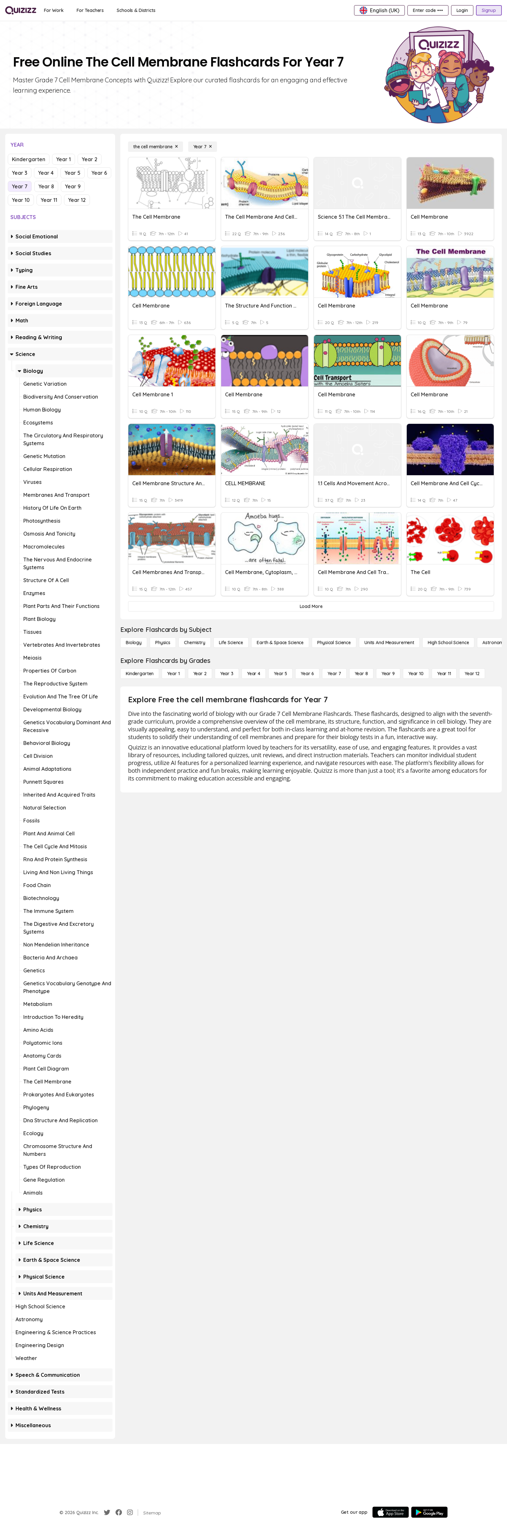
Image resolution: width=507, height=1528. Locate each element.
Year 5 (73, 173)
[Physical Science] (334, 642)
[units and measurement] (389, 642)
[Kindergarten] (139, 673)
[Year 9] (388, 673)
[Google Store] (429, 1512)
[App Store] (390, 1512)
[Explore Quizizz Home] (20, 10)
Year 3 (19, 173)
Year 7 (19, 186)
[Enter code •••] (427, 10)
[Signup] (489, 10)
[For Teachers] (90, 10)
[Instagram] (130, 1512)
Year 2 (89, 159)
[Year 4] (254, 673)
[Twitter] (107, 1512)
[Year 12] (472, 673)
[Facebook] (118, 1512)
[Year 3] (227, 673)
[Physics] (163, 642)
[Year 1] (173, 673)
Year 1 (63, 159)
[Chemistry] (194, 642)
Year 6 (99, 173)
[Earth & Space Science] (280, 642)
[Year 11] (444, 673)
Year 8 (46, 186)
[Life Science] (231, 642)
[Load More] (311, 606)
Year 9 (73, 186)
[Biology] (133, 642)
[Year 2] (200, 673)
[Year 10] (416, 673)
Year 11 (49, 200)
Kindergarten (28, 159)
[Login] (462, 10)
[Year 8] (361, 673)
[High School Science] (448, 642)
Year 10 (21, 200)
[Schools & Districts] (136, 10)
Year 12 (77, 200)
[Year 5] (280, 673)
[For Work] (54, 10)
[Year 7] (202, 146)
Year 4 (46, 173)
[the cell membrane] (155, 146)
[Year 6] (307, 673)
